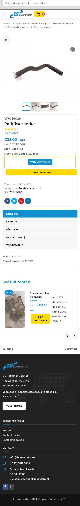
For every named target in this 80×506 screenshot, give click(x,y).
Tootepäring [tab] (14, 245)
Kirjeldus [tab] (12, 214)
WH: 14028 (15, 192)
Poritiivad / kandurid (18, 27)
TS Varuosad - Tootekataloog (31, 23)
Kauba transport (13, 435)
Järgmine (71, 349)
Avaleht (7, 23)
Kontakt (7, 430)
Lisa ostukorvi (41, 172)
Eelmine (8, 349)
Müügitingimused (13, 439)
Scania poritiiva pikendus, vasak (39, 297)
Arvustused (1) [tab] (15, 237)
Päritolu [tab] (12, 229)
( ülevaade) (11, 132)
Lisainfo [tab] (11, 221)
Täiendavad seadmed (62, 23)
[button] (72, 49)
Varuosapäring (40, 161)
